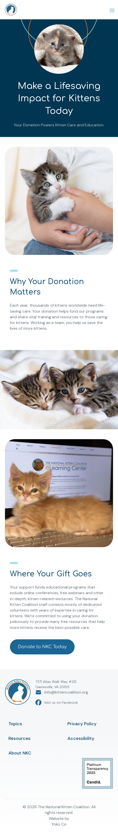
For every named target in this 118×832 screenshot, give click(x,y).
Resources (19, 738)
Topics (15, 724)
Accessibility (80, 738)
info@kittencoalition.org (61, 692)
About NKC (19, 753)
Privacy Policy (81, 724)
